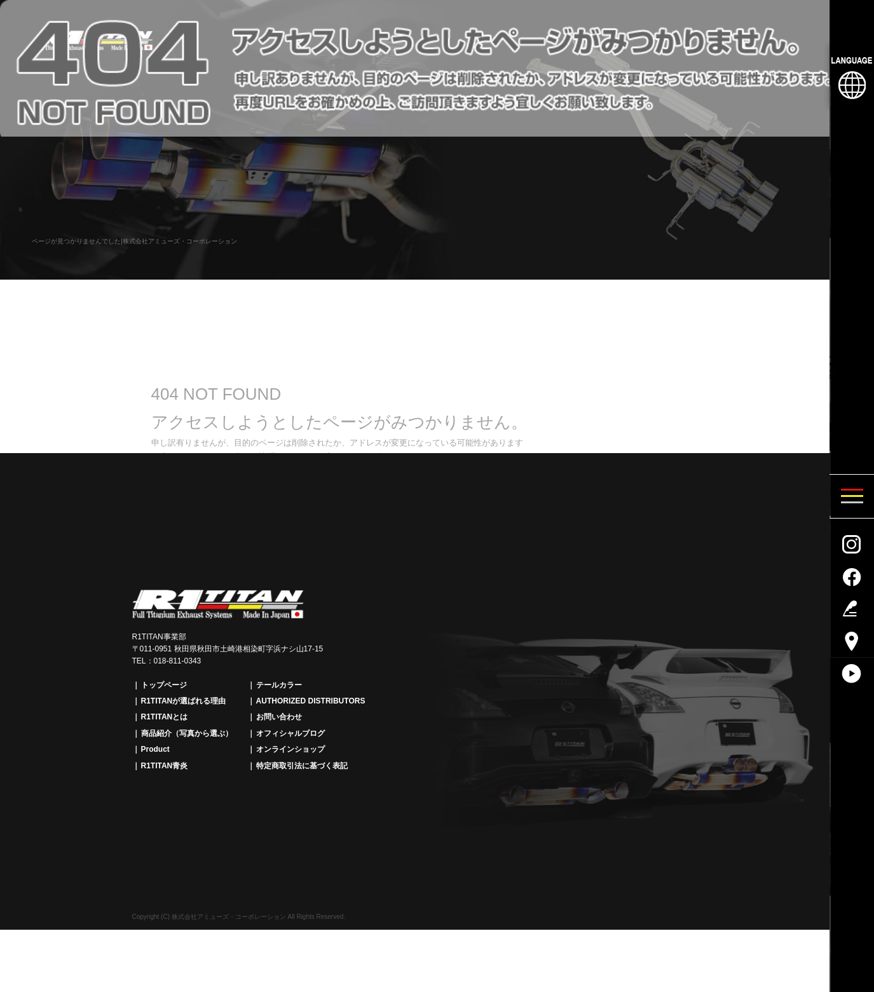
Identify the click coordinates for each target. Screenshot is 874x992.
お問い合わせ (279, 716)
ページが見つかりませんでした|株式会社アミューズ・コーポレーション (134, 241)
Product (155, 749)
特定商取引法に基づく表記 (302, 765)
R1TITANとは (164, 716)
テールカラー (279, 685)
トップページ (164, 685)
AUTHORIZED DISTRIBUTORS (310, 700)
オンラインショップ (290, 749)
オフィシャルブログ (290, 733)
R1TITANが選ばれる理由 (183, 700)
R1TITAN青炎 (164, 765)
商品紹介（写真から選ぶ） (187, 733)
